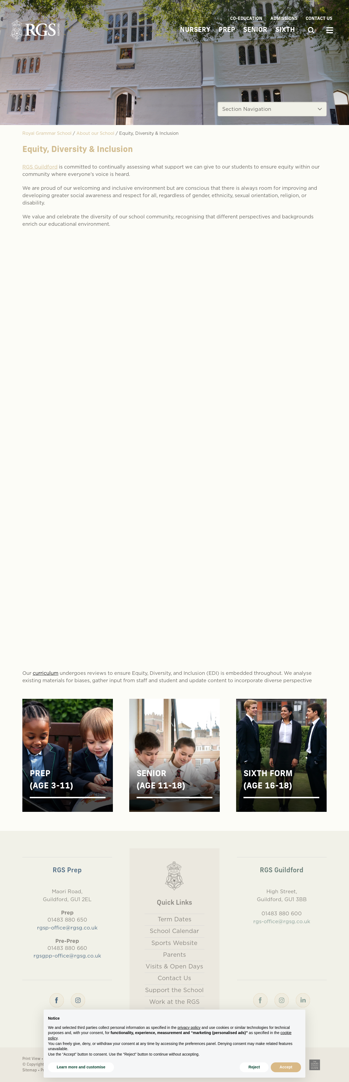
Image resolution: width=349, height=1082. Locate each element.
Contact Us (319, 19)
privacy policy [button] (188, 1027)
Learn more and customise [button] (81, 1067)
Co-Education (246, 19)
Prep (227, 30)
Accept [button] (285, 1067)
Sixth (285, 30)
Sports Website (174, 943)
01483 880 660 (67, 948)
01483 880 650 (67, 919)
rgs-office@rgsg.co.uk (281, 921)
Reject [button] (254, 1067)
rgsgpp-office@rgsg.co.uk (67, 955)
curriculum (45, 673)
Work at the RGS (174, 1001)
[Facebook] (57, 999)
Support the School (174, 990)
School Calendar (174, 931)
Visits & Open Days (174, 966)
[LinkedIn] (303, 999)
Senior (255, 30)
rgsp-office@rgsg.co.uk (67, 927)
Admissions (283, 19)
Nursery (195, 30)
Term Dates (174, 919)
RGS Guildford (40, 166)
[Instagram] (78, 999)
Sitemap (29, 1070)
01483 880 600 (281, 913)
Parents (174, 954)
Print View (31, 1059)
